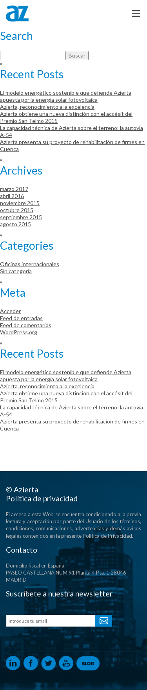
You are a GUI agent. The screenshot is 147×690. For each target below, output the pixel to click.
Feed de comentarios (25, 325)
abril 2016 (12, 196)
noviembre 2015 (20, 203)
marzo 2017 (14, 189)
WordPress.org (18, 332)
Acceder (10, 311)
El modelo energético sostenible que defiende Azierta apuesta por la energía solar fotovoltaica (65, 96)
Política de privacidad (42, 498)
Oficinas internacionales (29, 264)
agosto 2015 (15, 224)
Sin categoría (16, 271)
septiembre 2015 (21, 217)
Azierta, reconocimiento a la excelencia (47, 106)
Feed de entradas (21, 318)
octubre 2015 (16, 210)
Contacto (21, 549)
